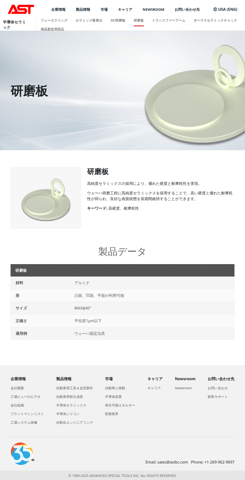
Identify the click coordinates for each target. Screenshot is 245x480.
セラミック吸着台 (89, 20)
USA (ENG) (225, 9)
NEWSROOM (153, 9)
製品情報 (83, 9)
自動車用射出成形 (69, 396)
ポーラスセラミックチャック (215, 20)
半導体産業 (113, 396)
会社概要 (17, 388)
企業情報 (58, 9)
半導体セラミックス (71, 405)
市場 (104, 9)
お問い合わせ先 (187, 9)
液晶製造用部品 (52, 29)
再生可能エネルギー (120, 405)
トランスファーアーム (168, 20)
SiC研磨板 (118, 20)
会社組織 (17, 405)
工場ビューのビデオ (26, 396)
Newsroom (183, 388)
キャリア (125, 9)
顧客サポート (218, 396)
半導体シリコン (68, 413)
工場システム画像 (24, 422)
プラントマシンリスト (27, 413)
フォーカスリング (54, 20)
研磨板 (139, 20)
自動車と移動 (115, 388)
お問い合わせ (218, 388)
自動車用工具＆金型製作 (74, 388)
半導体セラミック (14, 24)
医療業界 (111, 413)
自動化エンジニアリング (74, 422)
